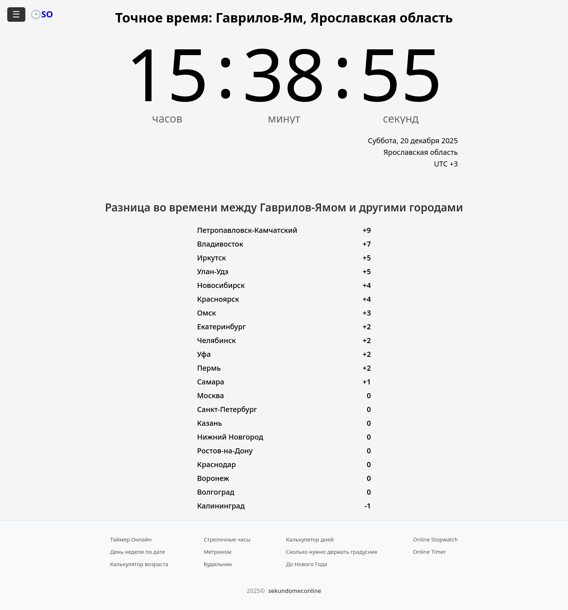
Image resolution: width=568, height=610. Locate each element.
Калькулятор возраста (139, 564)
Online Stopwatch (435, 539)
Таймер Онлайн (131, 539)
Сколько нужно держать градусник (331, 551)
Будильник (218, 564)
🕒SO (41, 14)
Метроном (217, 551)
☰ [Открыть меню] (16, 14)
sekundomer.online (294, 591)
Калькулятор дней (310, 539)
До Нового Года (306, 564)
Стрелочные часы (227, 539)
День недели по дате (137, 551)
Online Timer (429, 551)
